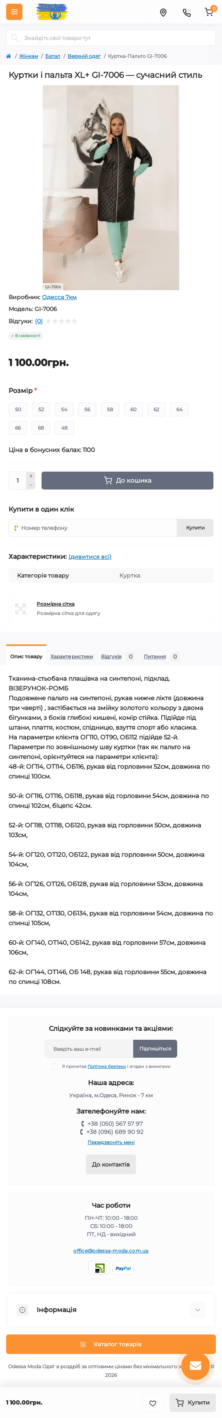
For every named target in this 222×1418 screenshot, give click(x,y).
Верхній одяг (84, 56)
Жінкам (28, 56)
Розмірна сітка (56, 604)
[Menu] (14, 12)
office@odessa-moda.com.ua (111, 1251)
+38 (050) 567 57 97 (115, 1123)
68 (41, 428)
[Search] (15, 38)
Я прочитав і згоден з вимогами (116, 1066)
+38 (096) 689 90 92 (114, 1132)
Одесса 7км (59, 297)
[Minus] (30, 485)
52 (41, 409)
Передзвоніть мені (111, 1142)
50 (18, 409)
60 (133, 409)
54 (64, 409)
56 (87, 409)
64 (179, 409)
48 (64, 428)
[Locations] (163, 12)
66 (18, 428)
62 (156, 409)
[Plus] (30, 476)
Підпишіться (155, 1048)
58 (110, 409)
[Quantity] (17, 481)
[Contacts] (186, 12)
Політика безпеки (107, 1066)
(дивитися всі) (90, 556)
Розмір (23, 391)
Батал (52, 56)
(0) (39, 321)
